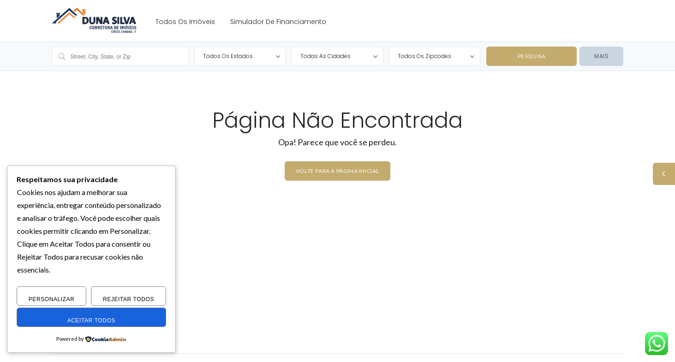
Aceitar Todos (91, 320)
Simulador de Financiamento (278, 21)
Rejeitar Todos (128, 299)
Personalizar (52, 299)
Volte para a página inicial (337, 170)
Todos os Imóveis (185, 21)
